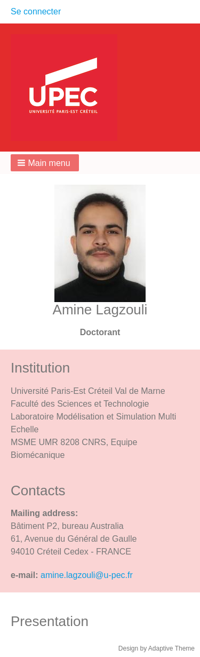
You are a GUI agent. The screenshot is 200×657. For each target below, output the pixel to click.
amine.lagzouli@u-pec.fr (87, 575)
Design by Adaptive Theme (156, 648)
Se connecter (36, 11)
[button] (45, 162)
